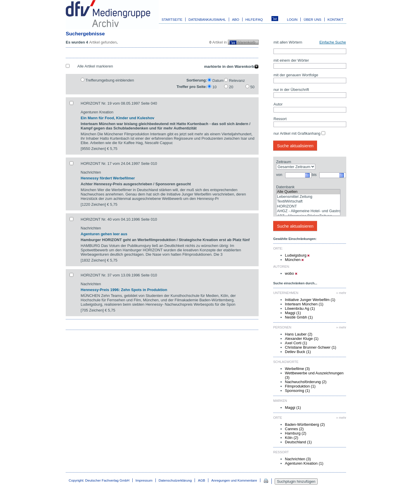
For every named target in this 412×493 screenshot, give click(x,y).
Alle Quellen (308, 191)
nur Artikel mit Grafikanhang (296, 133)
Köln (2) (291, 437)
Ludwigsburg (297, 255)
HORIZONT (308, 206)
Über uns (312, 19)
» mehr (341, 293)
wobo (291, 273)
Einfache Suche (332, 42)
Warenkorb (246, 42)
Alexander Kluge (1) (301, 338)
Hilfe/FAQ (254, 19)
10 (214, 87)
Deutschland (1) (298, 442)
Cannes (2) (294, 429)
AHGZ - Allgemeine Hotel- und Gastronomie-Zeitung (308, 211)
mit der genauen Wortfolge (295, 75)
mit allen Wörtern (287, 42)
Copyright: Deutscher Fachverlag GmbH (99, 480)
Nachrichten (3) (298, 459)
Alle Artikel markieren (95, 66)
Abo (235, 19)
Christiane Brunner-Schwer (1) (310, 347)
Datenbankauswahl (207, 19)
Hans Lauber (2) (298, 334)
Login (292, 19)
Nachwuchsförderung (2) (305, 382)
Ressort (280, 119)
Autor (278, 104)
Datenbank (285, 187)
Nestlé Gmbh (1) (299, 317)
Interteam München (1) (304, 304)
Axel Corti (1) (296, 343)
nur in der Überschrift (291, 89)
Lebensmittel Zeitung (308, 196)
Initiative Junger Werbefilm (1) (310, 299)
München (294, 259)
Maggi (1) (293, 313)
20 (231, 87)
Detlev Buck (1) (298, 352)
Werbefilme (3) (297, 368)
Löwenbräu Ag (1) (300, 308)
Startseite (172, 19)
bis (314, 174)
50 (252, 87)
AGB (201, 480)
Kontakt (335, 19)
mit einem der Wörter (291, 60)
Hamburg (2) (295, 433)
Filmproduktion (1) (300, 386)
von (279, 174)
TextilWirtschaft (308, 201)
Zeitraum (283, 162)
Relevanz (237, 80)
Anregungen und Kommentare (234, 480)
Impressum (144, 480)
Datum (218, 80)
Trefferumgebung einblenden (109, 80)
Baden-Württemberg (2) (305, 424)
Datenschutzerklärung (175, 480)
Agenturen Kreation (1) (304, 463)
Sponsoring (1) (297, 390)
